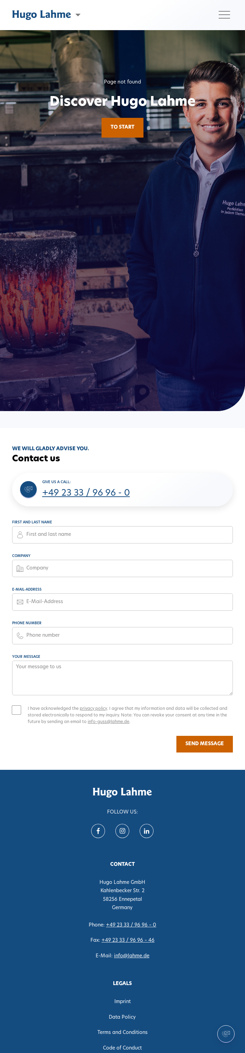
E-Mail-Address (27, 590)
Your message (26, 657)
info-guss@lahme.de (108, 722)
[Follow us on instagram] (122, 831)
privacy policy (93, 709)
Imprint (122, 1001)
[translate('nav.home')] (122, 792)
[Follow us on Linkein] (147, 831)
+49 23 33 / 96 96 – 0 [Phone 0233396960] (131, 925)
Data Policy (122, 1017)
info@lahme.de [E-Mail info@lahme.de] (131, 956)
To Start (122, 127)
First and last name (32, 522)
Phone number (27, 623)
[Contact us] (226, 1034)
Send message (204, 744)
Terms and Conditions (122, 1032)
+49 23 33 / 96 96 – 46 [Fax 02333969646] (128, 940)
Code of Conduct (122, 1048)
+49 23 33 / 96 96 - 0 (86, 493)
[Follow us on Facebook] (98, 831)
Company (21, 556)
